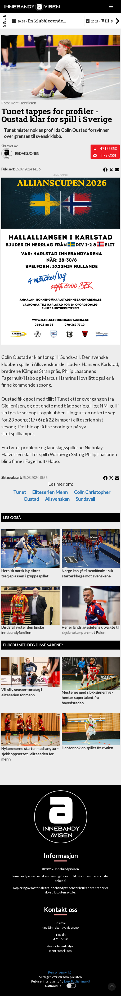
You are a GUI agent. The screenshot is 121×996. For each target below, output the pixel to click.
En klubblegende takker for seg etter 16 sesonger (41, 21)
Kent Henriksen (60, 951)
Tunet (19, 492)
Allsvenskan (57, 499)
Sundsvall (85, 499)
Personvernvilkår (60, 972)
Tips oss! (108, 155)
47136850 (108, 148)
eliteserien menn (50, 492)
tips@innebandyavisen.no (60, 927)
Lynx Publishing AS (77, 981)
